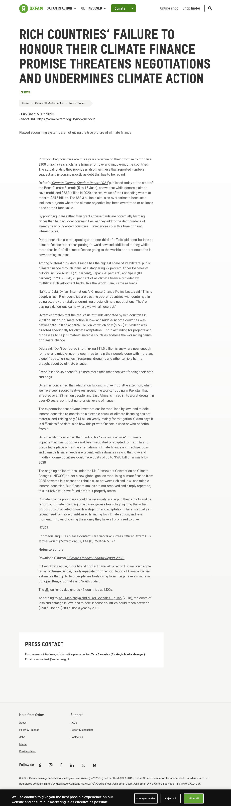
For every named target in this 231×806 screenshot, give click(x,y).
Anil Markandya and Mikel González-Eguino (90, 598)
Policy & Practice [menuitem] (29, 729)
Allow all (194, 800)
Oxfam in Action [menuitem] (61, 8)
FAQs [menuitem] (74, 722)
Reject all (170, 800)
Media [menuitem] (23, 744)
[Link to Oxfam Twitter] (83, 765)
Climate (25, 92)
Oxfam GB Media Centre (49, 103)
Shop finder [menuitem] (191, 8)
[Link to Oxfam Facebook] (62, 765)
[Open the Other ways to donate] (132, 8)
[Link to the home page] (31, 8)
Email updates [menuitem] (27, 751)
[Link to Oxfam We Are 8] (41, 765)
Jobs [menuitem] (22, 737)
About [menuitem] (22, 722)
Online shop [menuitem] (169, 8)
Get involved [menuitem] (93, 8)
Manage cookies (145, 800)
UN (47, 590)
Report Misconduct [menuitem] (82, 729)
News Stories (77, 103)
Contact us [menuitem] (77, 737)
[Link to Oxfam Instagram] (51, 765)
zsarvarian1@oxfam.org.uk (52, 659)
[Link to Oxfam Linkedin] (72, 765)
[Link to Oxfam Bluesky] (94, 765)
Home (25, 103)
